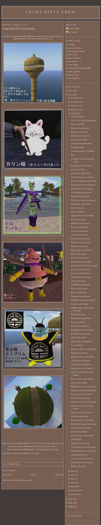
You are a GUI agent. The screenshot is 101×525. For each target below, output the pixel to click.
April (73, 483)
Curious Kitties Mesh (79, 139)
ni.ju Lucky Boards (78, 322)
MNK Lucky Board (78, 337)
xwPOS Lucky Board (79, 235)
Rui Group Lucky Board (80, 273)
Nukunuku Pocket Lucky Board (83, 185)
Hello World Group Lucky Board (83, 424)
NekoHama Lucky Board (80, 173)
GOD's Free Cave (77, 208)
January (74, 494)
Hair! (73, 155)
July (72, 471)
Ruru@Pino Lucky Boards (81, 166)
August (73, 113)
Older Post (59, 475)
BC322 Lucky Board (79, 432)
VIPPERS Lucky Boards (80, 285)
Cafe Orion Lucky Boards (81, 428)
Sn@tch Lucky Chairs (79, 132)
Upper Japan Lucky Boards (81, 341)
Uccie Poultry (72, 32)
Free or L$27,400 (77, 124)
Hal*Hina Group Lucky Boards (83, 300)
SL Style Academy (73, 71)
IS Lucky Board (77, 345)
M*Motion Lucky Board (80, 398)
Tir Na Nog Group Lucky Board (83, 447)
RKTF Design (76, 439)
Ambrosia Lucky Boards (80, 443)
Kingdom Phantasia (73, 58)
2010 (70, 499)
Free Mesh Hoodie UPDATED (82, 151)
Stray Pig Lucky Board (80, 231)
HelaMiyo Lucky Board (80, 223)
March (73, 486)
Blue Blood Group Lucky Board (83, 386)
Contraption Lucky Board (81, 204)
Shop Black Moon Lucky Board (83, 451)
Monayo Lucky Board (79, 227)
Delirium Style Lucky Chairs (82, 462)
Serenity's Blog (72, 65)
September (75, 109)
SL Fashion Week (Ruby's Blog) (78, 68)
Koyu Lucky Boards (78, 292)
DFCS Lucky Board (78, 254)
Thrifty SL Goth (72, 75)
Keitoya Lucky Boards (79, 304)
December (75, 98)
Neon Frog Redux (78, 212)
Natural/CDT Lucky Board (81, 412)
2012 (70, 91)
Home (33, 475)
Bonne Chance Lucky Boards (82, 379)
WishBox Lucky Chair (79, 246)
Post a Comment (8, 470)
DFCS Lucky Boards (79, 383)
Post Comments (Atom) (22, 480)
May (72, 479)
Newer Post (6, 475)
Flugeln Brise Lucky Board (81, 250)
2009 (70, 503)
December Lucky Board (80, 128)
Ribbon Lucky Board (79, 353)
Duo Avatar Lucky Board (80, 242)
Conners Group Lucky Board (82, 435)
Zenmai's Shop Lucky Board (82, 177)
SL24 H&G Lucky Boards (81, 334)
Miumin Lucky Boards (79, 416)
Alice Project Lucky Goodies (82, 189)
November (75, 102)
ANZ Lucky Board (78, 281)
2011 (70, 94)
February (74, 490)
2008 (70, 506)
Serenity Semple (73, 28)
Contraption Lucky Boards (81, 277)
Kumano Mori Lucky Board (81, 368)
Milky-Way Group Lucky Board (83, 402)
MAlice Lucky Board (79, 288)
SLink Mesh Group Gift (80, 136)
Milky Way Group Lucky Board (83, 200)
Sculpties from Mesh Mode (81, 143)
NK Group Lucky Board (80, 269)
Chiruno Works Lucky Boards (82, 215)
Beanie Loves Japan (73, 48)
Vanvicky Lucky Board (80, 258)
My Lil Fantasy (72, 61)
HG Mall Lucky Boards (80, 326)
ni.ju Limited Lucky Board (81, 192)
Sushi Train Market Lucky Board (83, 181)
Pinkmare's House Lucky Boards (83, 349)
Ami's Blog (70, 44)
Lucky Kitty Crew (51, 12)
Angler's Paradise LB (79, 455)
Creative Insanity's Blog (75, 51)
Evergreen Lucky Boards (80, 296)
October (74, 105)
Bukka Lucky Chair (78, 314)
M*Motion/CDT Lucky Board (82, 357)
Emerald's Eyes (72, 55)
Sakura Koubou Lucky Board (82, 420)
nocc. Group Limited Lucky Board (84, 265)
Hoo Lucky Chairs (78, 219)
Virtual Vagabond (72, 78)
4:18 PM (35, 453)
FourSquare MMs (77, 147)
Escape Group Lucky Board (81, 394)
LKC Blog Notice (77, 116)
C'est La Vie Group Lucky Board (83, 120)
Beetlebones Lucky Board (81, 262)
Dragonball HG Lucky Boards (18, 28)
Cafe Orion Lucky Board (80, 360)
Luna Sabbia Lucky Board (81, 364)
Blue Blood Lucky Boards (81, 318)
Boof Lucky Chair (78, 169)
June (72, 475)
